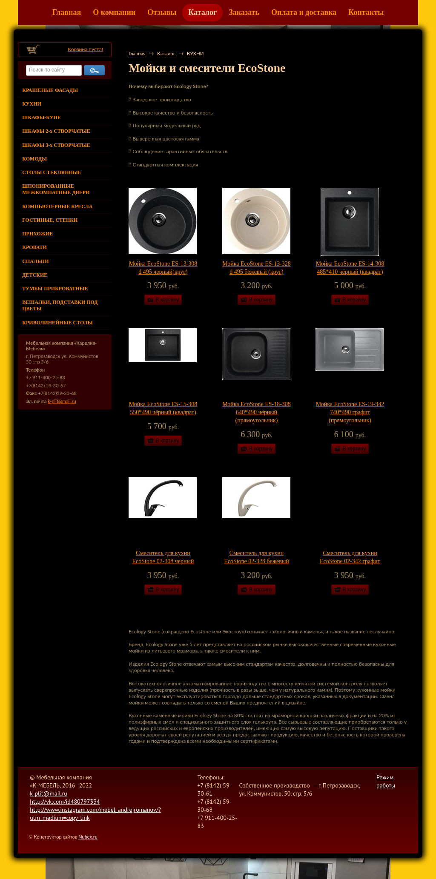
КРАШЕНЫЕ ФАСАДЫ (50, 90)
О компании (114, 12)
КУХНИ (31, 104)
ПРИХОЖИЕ (37, 234)
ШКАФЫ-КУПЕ (41, 117)
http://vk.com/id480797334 (65, 801)
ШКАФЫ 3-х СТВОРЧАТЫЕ (56, 145)
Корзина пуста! (85, 49)
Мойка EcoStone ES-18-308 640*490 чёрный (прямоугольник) (256, 412)
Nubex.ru (88, 836)
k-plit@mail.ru (62, 401)
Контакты (366, 12)
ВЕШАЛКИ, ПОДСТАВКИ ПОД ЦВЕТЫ (60, 305)
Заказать (244, 12)
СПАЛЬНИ (35, 261)
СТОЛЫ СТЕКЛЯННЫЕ (51, 172)
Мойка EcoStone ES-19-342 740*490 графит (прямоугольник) (350, 412)
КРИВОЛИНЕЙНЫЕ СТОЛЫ (57, 323)
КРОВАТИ (34, 247)
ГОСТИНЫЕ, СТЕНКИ (49, 220)
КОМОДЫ (34, 159)
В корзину (167, 300)
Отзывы (161, 12)
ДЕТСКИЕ (34, 275)
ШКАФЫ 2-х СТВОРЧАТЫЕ (56, 131)
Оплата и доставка (303, 12)
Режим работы (385, 781)
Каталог (202, 12)
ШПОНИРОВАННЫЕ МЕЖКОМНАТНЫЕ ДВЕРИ (55, 189)
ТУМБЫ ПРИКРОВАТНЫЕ (55, 289)
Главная (66, 12)
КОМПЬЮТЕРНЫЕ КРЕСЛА (57, 206)
